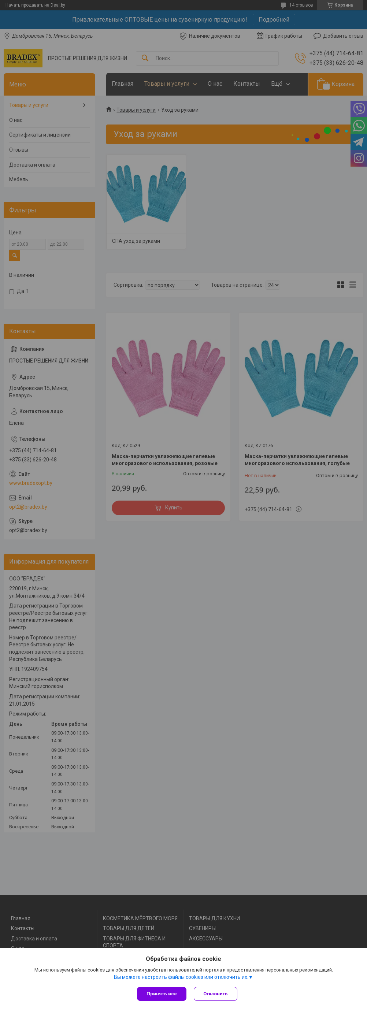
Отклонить (215, 993)
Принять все (162, 993)
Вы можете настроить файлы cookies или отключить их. (181, 977)
